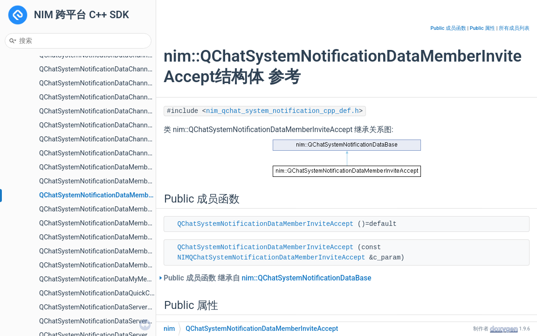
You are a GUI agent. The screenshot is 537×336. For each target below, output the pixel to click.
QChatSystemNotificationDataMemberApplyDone (112, 181)
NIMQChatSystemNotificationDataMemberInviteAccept (271, 257)
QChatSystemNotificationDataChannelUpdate (106, 125)
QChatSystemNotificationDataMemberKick (102, 223)
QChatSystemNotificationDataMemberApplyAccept (115, 167)
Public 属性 (482, 28)
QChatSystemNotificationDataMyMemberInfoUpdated (119, 279)
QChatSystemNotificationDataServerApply (101, 307)
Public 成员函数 (448, 28)
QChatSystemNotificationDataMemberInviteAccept (115, 195)
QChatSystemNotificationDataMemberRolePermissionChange (131, 251)
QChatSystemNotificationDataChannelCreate (105, 97)
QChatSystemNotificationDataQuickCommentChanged (120, 293)
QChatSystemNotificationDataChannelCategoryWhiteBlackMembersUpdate (151, 69)
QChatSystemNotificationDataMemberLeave (105, 237)
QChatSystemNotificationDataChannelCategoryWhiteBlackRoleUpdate (143, 83)
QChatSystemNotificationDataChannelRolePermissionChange (130, 111)
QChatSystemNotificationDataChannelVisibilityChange (119, 139)
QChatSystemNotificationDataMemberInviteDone (112, 209)
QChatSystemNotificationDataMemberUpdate (107, 265)
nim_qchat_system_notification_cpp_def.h (282, 111)
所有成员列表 (514, 28)
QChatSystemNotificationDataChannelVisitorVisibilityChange (129, 153)
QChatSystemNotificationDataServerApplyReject (111, 321)
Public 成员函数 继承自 (268, 278)
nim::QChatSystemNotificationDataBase (306, 278)
